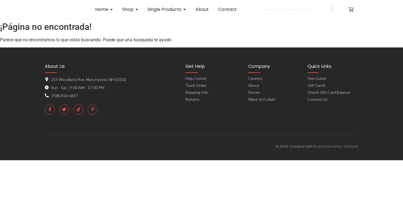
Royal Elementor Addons (335, 146)
